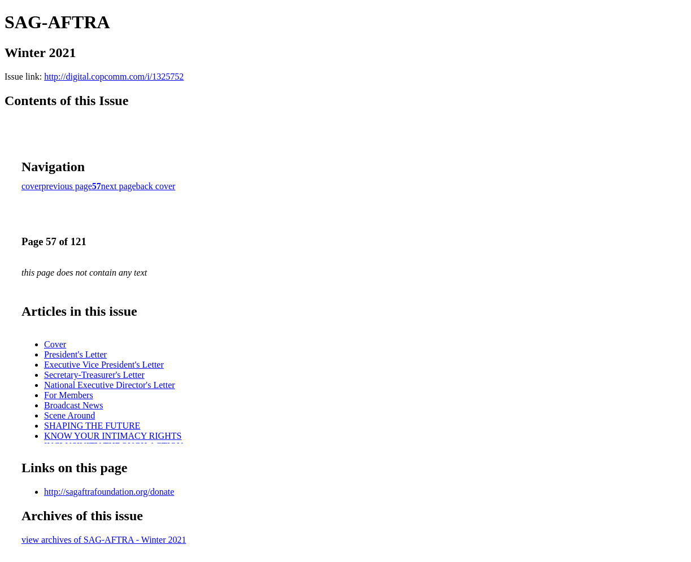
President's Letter (75, 354)
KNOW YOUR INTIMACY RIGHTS (112, 436)
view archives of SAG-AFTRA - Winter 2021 (103, 539)
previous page (67, 186)
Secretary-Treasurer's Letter (94, 375)
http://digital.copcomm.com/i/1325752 (114, 76)
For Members (68, 395)
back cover (156, 186)
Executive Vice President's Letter (104, 364)
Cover (55, 344)
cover (31, 186)
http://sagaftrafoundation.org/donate (109, 491)
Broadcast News (73, 405)
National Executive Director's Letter (109, 385)
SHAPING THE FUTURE (92, 425)
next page (118, 186)
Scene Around (69, 415)
